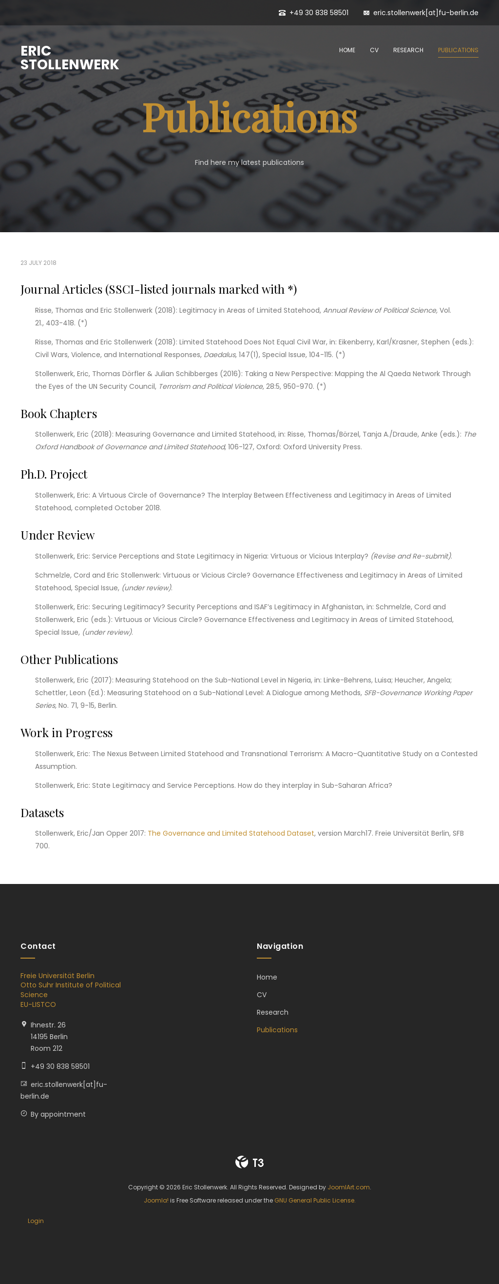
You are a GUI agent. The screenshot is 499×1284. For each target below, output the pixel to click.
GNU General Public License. (315, 1200)
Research (408, 50)
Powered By (249, 1162)
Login (36, 1221)
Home (347, 50)
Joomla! (156, 1200)
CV (374, 50)
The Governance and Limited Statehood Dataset (231, 833)
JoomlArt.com (348, 1187)
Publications (458, 50)
